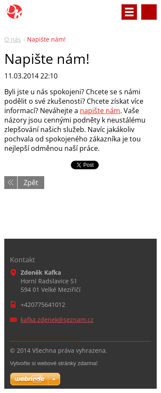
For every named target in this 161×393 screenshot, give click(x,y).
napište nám (100, 110)
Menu (129, 12)
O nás (12, 39)
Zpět (31, 182)
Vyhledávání (149, 12)
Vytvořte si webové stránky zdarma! (54, 363)
